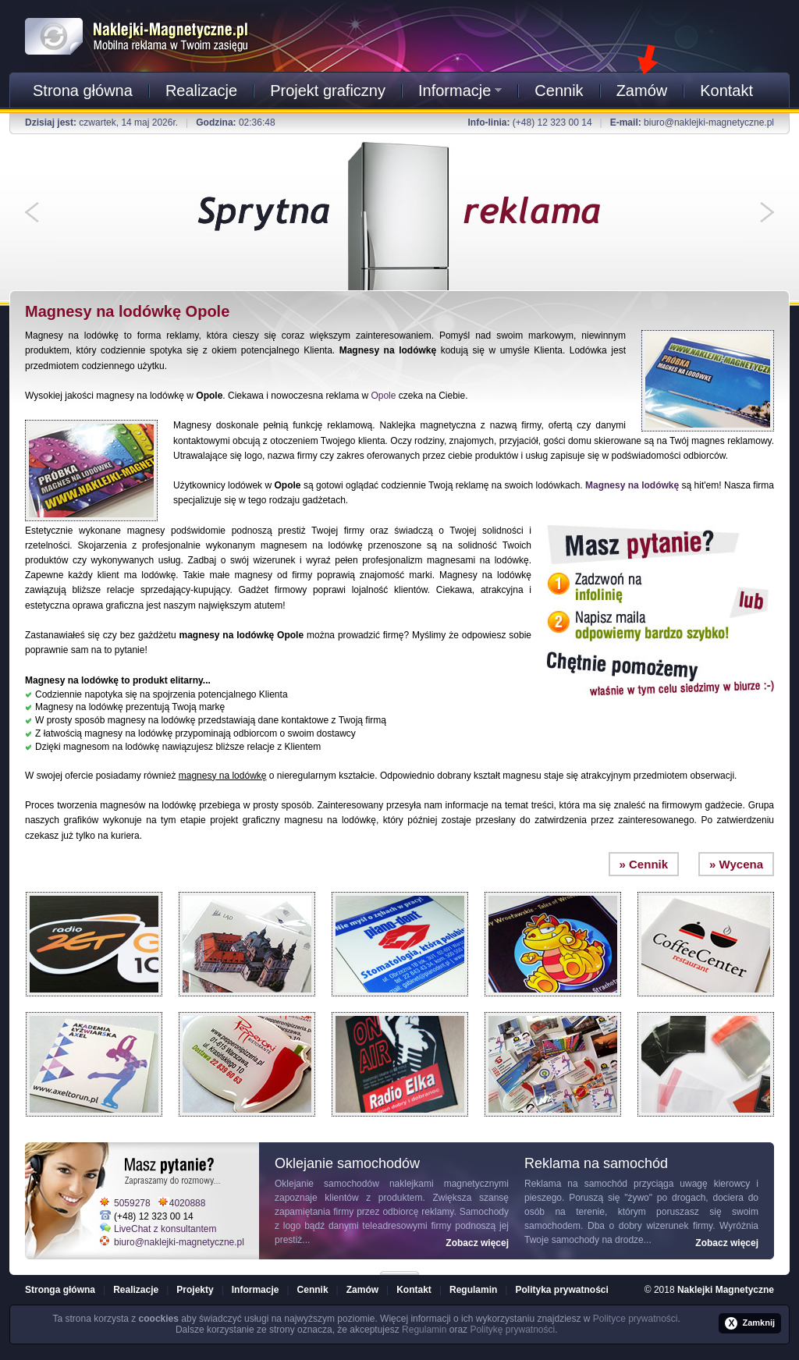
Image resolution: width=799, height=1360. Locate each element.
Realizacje (201, 90)
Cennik (558, 90)
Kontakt (726, 90)
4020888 (187, 1203)
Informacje (460, 90)
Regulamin (473, 1289)
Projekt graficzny (327, 90)
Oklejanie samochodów (327, 1183)
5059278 (132, 1203)
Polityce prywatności (635, 1318)
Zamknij (750, 1323)
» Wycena (736, 864)
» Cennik (644, 864)
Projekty (194, 1289)
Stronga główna (60, 1289)
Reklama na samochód (575, 1183)
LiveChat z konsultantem (165, 1228)
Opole (383, 395)
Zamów (642, 90)
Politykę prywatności (512, 1329)
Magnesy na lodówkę (632, 485)
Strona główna (83, 90)
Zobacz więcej (477, 1242)
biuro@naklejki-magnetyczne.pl (709, 122)
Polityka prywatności (561, 1289)
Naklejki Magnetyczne (725, 1289)
